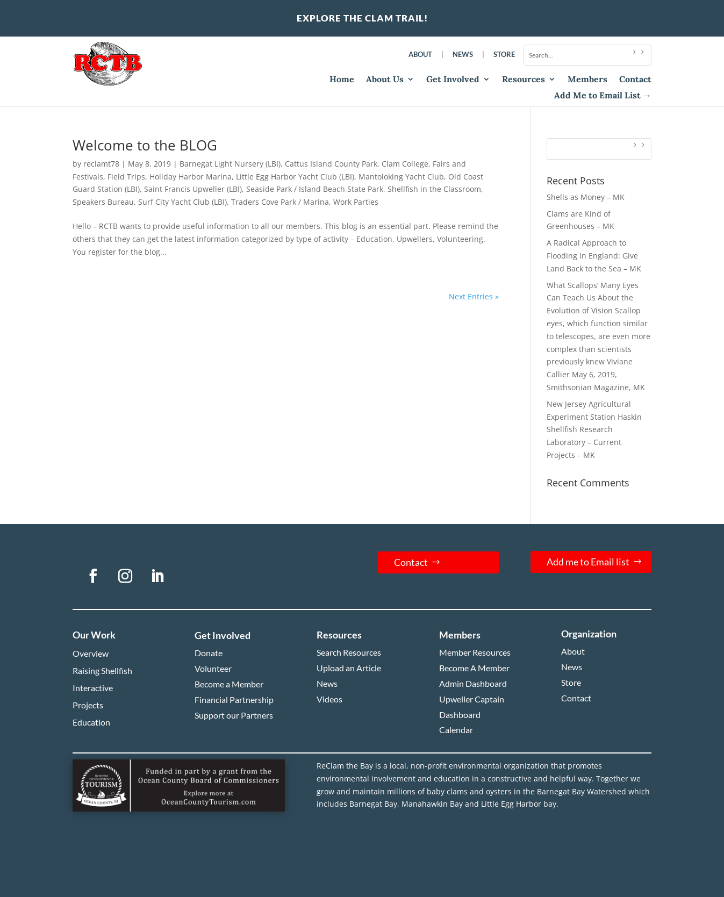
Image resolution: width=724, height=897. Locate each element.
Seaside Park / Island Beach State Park (314, 189)
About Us (385, 79)
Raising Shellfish (102, 670)
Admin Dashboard (473, 683)
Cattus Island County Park (331, 164)
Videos (329, 699)
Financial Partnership (234, 699)
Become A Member (474, 668)
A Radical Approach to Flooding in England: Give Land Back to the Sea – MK (594, 256)
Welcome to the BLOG (145, 145)
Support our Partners (234, 715)
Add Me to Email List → (602, 96)
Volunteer (213, 668)
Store (504, 54)
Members (587, 79)
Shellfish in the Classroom (434, 189)
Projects (88, 705)
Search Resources (349, 652)
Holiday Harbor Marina (190, 176)
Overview (91, 653)
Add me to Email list (588, 562)
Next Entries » (474, 296)
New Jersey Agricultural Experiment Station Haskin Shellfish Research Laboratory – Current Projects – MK (594, 429)
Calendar (456, 729)
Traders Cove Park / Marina (280, 202)
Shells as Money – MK (586, 197)
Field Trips (126, 176)
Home (341, 79)
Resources (523, 79)
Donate (209, 653)
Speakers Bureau (103, 202)
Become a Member (229, 684)
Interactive (93, 688)
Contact (635, 79)
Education (91, 722)
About (420, 54)
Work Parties (355, 202)
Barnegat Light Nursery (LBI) (230, 164)
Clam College (405, 164)
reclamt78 (101, 164)
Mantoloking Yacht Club (401, 176)
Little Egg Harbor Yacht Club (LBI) (295, 176)
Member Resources (475, 652)
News (463, 54)
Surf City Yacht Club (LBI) (182, 202)
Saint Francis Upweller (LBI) (193, 189)
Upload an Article (349, 668)
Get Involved (452, 79)
